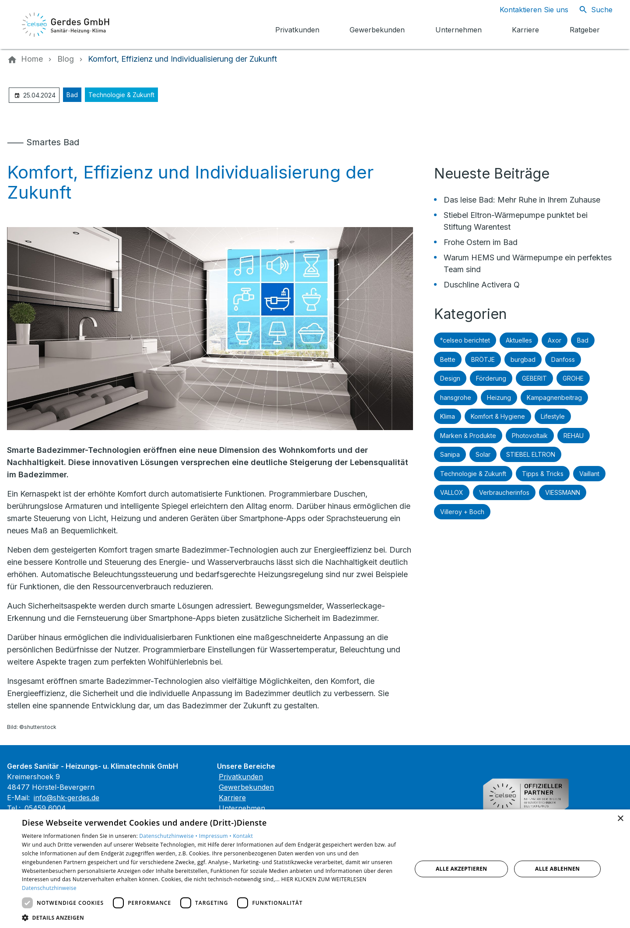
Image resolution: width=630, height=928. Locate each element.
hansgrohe (455, 397)
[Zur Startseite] (66, 24)
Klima (447, 416)
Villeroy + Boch (462, 511)
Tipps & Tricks (543, 473)
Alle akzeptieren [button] (461, 868)
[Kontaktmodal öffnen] (527, 10)
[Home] (32, 59)
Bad (72, 94)
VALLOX (451, 492)
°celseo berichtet (465, 340)
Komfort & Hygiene (498, 416)
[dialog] (315, 868)
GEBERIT (534, 378)
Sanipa (450, 454)
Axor (554, 340)
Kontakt (243, 836)
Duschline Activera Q (482, 284)
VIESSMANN (562, 492)
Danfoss (563, 359)
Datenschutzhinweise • (169, 836)
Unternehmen (242, 808)
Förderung (491, 378)
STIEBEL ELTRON (530, 454)
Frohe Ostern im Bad (481, 242)
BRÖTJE (483, 359)
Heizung (499, 397)
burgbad (523, 359)
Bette (447, 359)
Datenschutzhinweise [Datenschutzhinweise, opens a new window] (49, 888)
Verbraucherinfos (504, 492)
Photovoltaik (530, 435)
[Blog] (65, 59)
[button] (211, 917)
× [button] (620, 819)
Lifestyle (553, 416)
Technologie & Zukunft (121, 94)
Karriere (232, 797)
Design (450, 378)
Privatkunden (241, 776)
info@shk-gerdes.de (66, 797)
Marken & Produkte (468, 435)
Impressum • (216, 836)
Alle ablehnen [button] (557, 868)
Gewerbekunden (246, 787)
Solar (483, 454)
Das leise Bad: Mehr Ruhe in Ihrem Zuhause (522, 199)
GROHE (573, 378)
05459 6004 (45, 808)
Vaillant (589, 473)
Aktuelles (519, 340)
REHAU (574, 435)
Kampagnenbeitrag (554, 397)
